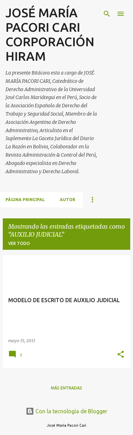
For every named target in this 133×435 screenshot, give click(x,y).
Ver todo (19, 243)
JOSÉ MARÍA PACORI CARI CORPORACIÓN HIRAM (49, 34)
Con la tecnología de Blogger (66, 411)
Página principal (25, 199)
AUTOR (67, 199)
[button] (121, 354)
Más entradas (66, 388)
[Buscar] (107, 14)
